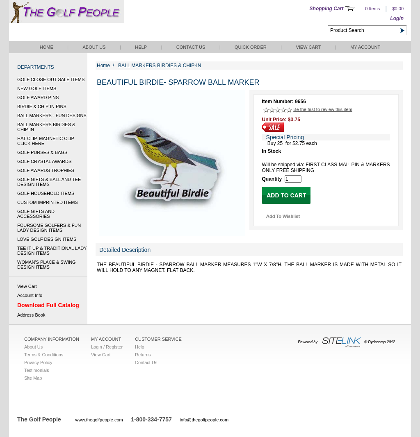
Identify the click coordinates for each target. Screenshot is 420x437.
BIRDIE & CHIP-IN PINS (41, 106)
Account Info (29, 295)
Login (397, 18)
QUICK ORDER (251, 47)
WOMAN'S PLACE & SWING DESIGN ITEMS (46, 264)
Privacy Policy (38, 362)
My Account (365, 47)
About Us (93, 47)
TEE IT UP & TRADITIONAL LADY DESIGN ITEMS (52, 251)
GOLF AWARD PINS (38, 97)
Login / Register (107, 346)
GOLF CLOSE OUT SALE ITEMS (50, 79)
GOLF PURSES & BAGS (42, 152)
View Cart (308, 47)
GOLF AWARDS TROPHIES (45, 170)
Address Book (31, 314)
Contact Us (190, 47)
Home (46, 47)
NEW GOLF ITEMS (36, 88)
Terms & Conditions (43, 354)
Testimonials (36, 370)
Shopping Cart (327, 8)
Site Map (33, 378)
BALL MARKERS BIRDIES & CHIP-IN (46, 127)
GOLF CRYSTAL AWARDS (44, 161)
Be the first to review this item (322, 109)
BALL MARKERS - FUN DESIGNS (52, 115)
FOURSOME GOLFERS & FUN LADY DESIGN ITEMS (49, 228)
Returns (143, 354)
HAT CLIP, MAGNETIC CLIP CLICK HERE (45, 141)
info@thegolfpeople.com (204, 419)
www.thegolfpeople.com (99, 419)
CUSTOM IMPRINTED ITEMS (47, 202)
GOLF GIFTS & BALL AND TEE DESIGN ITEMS (49, 182)
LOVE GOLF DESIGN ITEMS (46, 239)
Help (141, 47)
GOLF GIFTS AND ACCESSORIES (36, 214)
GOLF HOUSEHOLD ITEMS (45, 193)
